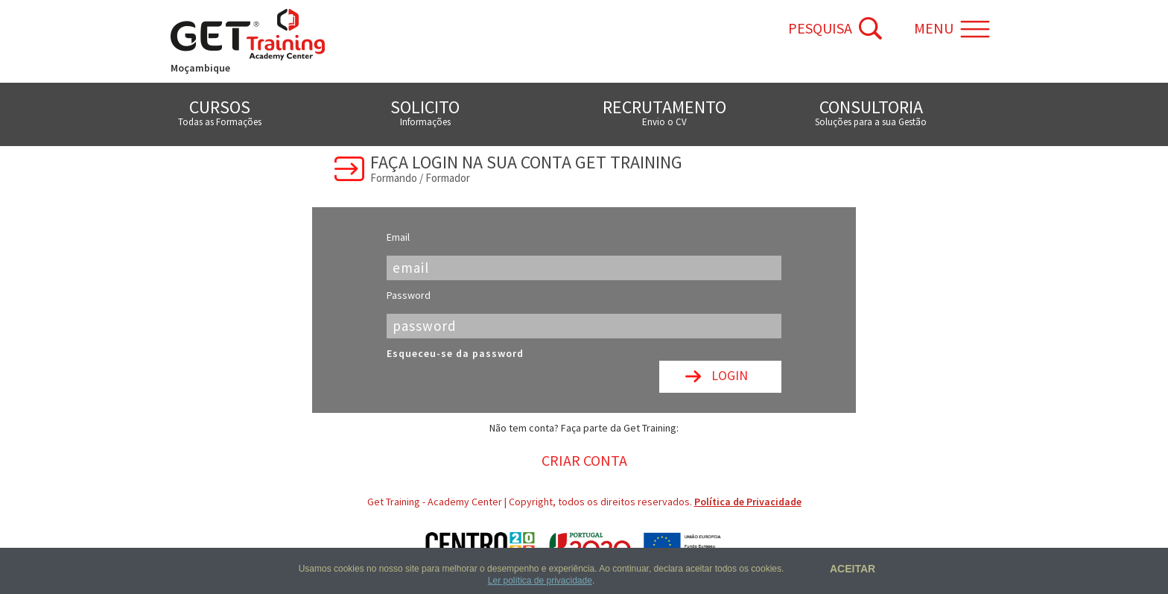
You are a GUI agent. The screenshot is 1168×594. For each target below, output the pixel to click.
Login (729, 375)
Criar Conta (584, 460)
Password (409, 295)
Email (398, 237)
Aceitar (850, 569)
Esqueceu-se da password (455, 353)
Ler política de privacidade (540, 580)
